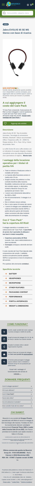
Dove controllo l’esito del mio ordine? (13, 406)
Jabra (5, 24)
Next (34, 61)
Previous (1, 61)
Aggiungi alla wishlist (18, 123)
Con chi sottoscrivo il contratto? (11, 402)
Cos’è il (8, 394)
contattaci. (25, 264)
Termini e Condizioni (26, 482)
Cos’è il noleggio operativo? (10, 386)
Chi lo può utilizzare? (8, 390)
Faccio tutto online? (8, 398)
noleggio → (17, 374)
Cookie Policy (15, 482)
